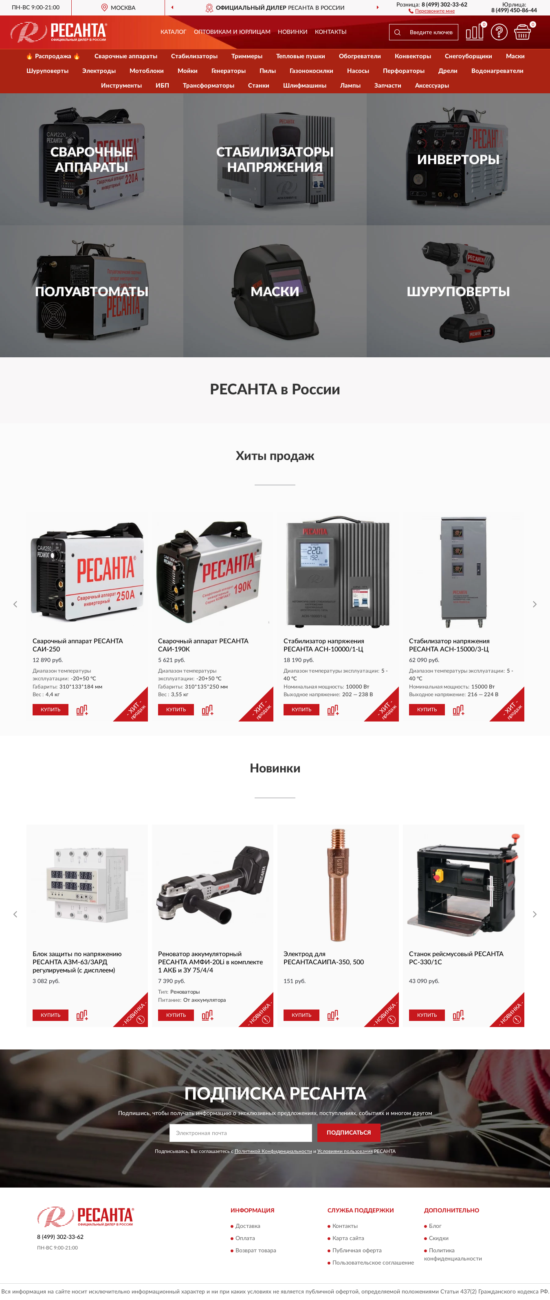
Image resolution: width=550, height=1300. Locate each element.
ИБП (162, 86)
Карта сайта (348, 1239)
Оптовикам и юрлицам (232, 32)
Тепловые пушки (300, 56)
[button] (432, 10)
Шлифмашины (304, 86)
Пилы (268, 71)
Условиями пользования (345, 1151)
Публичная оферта (357, 1251)
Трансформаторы (208, 86)
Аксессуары (432, 86)
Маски (515, 56)
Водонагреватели (497, 71)
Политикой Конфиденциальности (273, 1151)
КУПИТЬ (50, 709)
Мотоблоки (147, 71)
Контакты (331, 32)
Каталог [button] (174, 32)
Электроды (99, 71)
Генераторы (228, 71)
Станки (258, 86)
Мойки (188, 71)
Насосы (358, 71)
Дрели (448, 71)
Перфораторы (404, 71)
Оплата (245, 1239)
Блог (435, 1227)
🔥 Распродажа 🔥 (53, 56)
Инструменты (121, 86)
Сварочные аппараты (126, 56)
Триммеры (246, 56)
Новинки (293, 32)
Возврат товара (255, 1251)
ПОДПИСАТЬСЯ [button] (349, 1133)
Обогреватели (360, 56)
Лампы (350, 86)
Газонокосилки (311, 71)
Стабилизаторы (194, 56)
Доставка (247, 1227)
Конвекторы (413, 56)
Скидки (439, 1239)
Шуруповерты (47, 71)
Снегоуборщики (468, 56)
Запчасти (387, 86)
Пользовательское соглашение (373, 1263)
